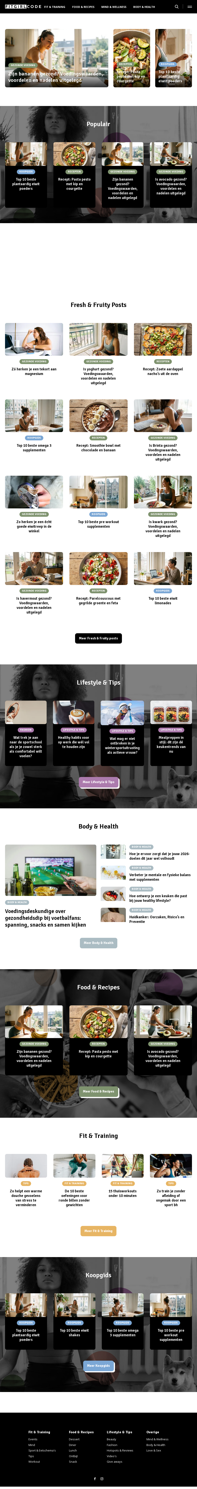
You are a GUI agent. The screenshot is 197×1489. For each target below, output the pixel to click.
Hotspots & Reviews (120, 1450)
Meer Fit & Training (99, 1236)
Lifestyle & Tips (119, 1432)
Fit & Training (54, 7)
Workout (34, 1462)
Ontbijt (73, 1456)
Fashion (112, 1445)
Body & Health (144, 7)
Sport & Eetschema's (42, 1450)
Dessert (74, 1439)
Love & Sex (153, 1450)
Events (32, 1439)
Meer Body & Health (98, 946)
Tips (31, 1456)
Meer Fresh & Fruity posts (98, 639)
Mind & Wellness (113, 7)
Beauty (111, 1439)
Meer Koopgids (98, 1372)
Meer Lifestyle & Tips (98, 784)
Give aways (114, 1462)
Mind (31, 1445)
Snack (73, 1462)
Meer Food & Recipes (98, 1095)
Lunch (73, 1450)
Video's (112, 1456)
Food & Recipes (83, 7)
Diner (72, 1445)
